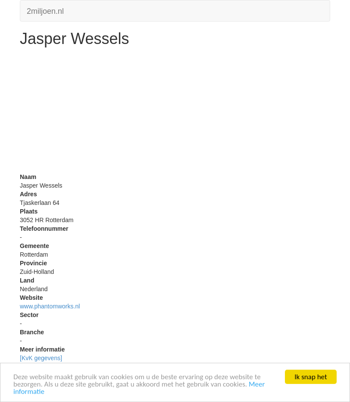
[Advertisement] (175, 112)
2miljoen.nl (45, 10)
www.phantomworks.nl (50, 306)
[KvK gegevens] (41, 358)
